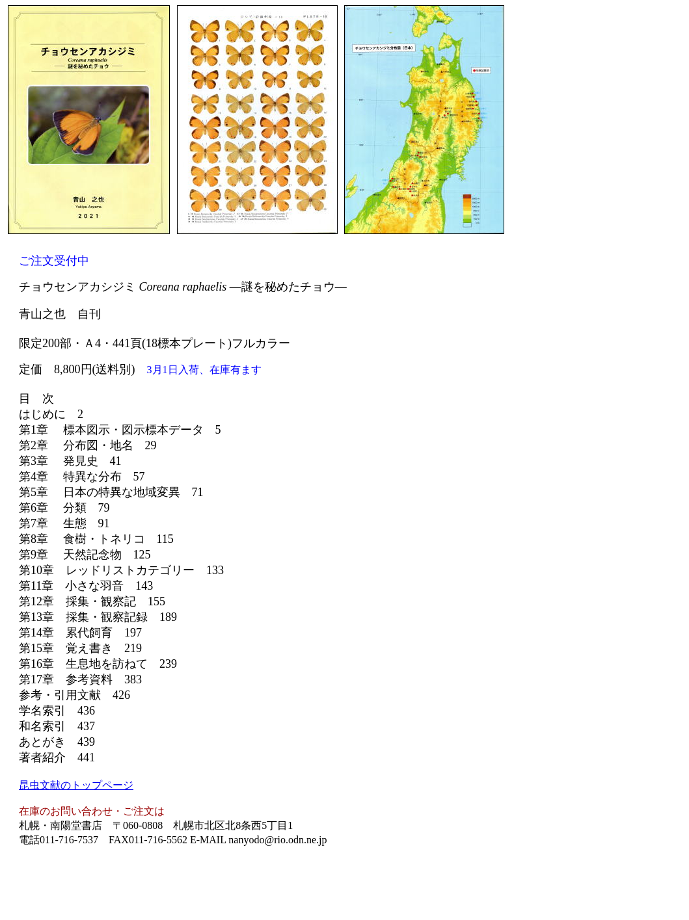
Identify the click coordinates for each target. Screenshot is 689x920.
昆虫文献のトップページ (76, 785)
